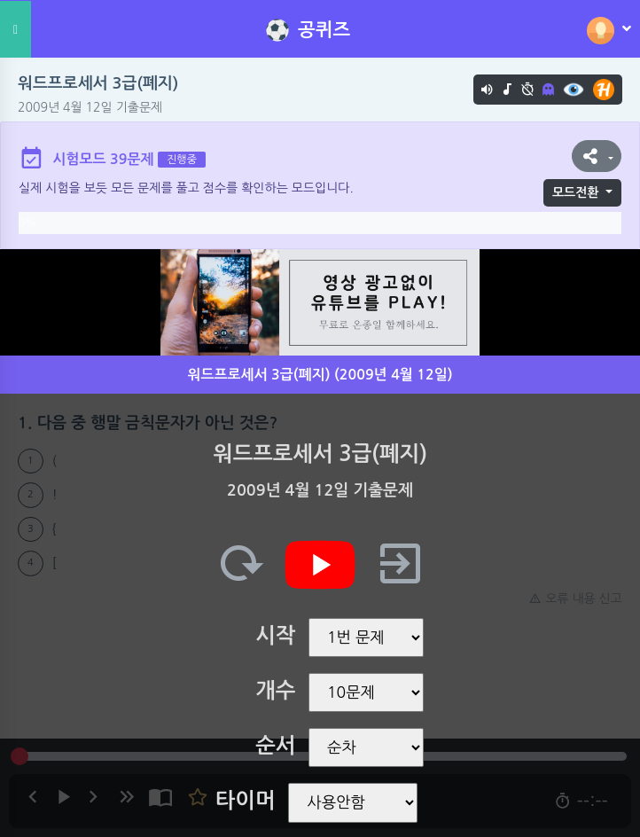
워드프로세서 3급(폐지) (98, 83)
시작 (275, 635)
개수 (275, 690)
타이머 (245, 800)
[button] (596, 156)
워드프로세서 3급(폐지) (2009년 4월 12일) (319, 374)
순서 (275, 745)
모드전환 (575, 192)
